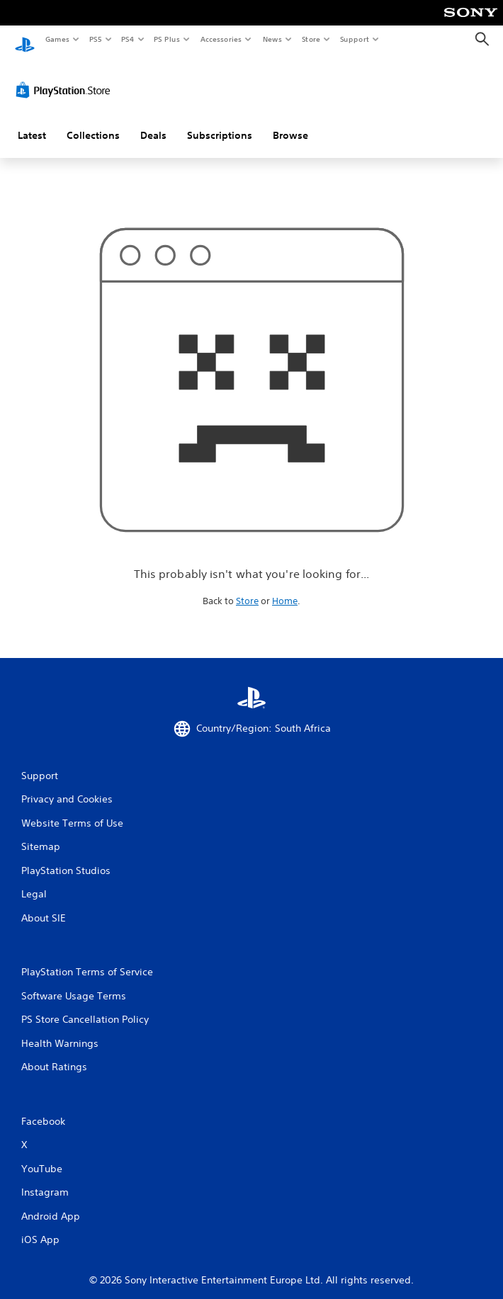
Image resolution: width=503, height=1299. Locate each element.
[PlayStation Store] (65, 77)
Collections (93, 122)
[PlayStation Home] (25, 39)
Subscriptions (219, 122)
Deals (153, 122)
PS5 (95, 39)
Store (310, 39)
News (272, 39)
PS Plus (167, 39)
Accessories (220, 39)
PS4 (127, 39)
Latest (32, 122)
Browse (290, 122)
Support (353, 39)
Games (57, 39)
